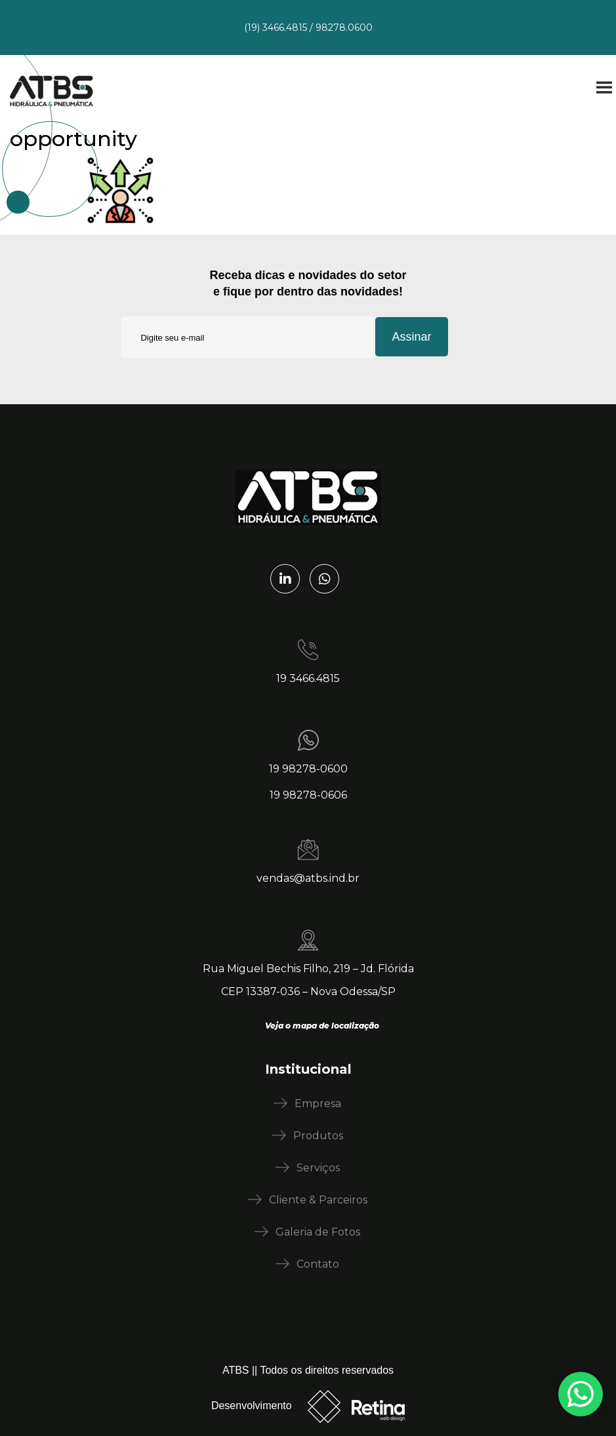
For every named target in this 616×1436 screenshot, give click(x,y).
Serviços (318, 1168)
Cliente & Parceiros (318, 1200)
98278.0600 (344, 27)
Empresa (318, 1103)
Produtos (318, 1135)
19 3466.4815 (308, 678)
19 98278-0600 (308, 769)
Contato (318, 1264)
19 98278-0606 (308, 795)
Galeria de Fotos (318, 1232)
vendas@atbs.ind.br (308, 878)
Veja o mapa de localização (322, 1025)
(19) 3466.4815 (275, 27)
